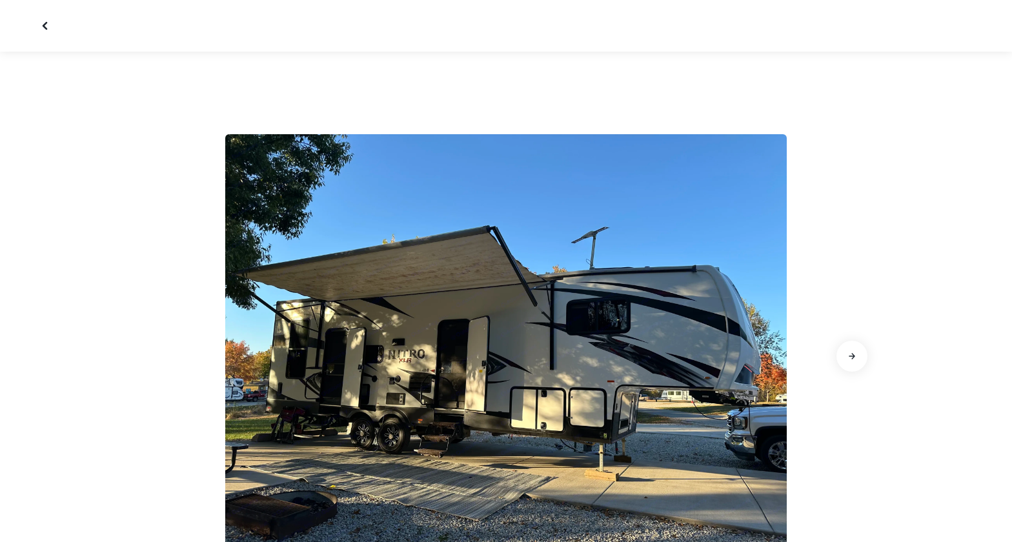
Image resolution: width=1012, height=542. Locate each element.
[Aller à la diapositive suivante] (851, 356)
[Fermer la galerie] (46, 25)
